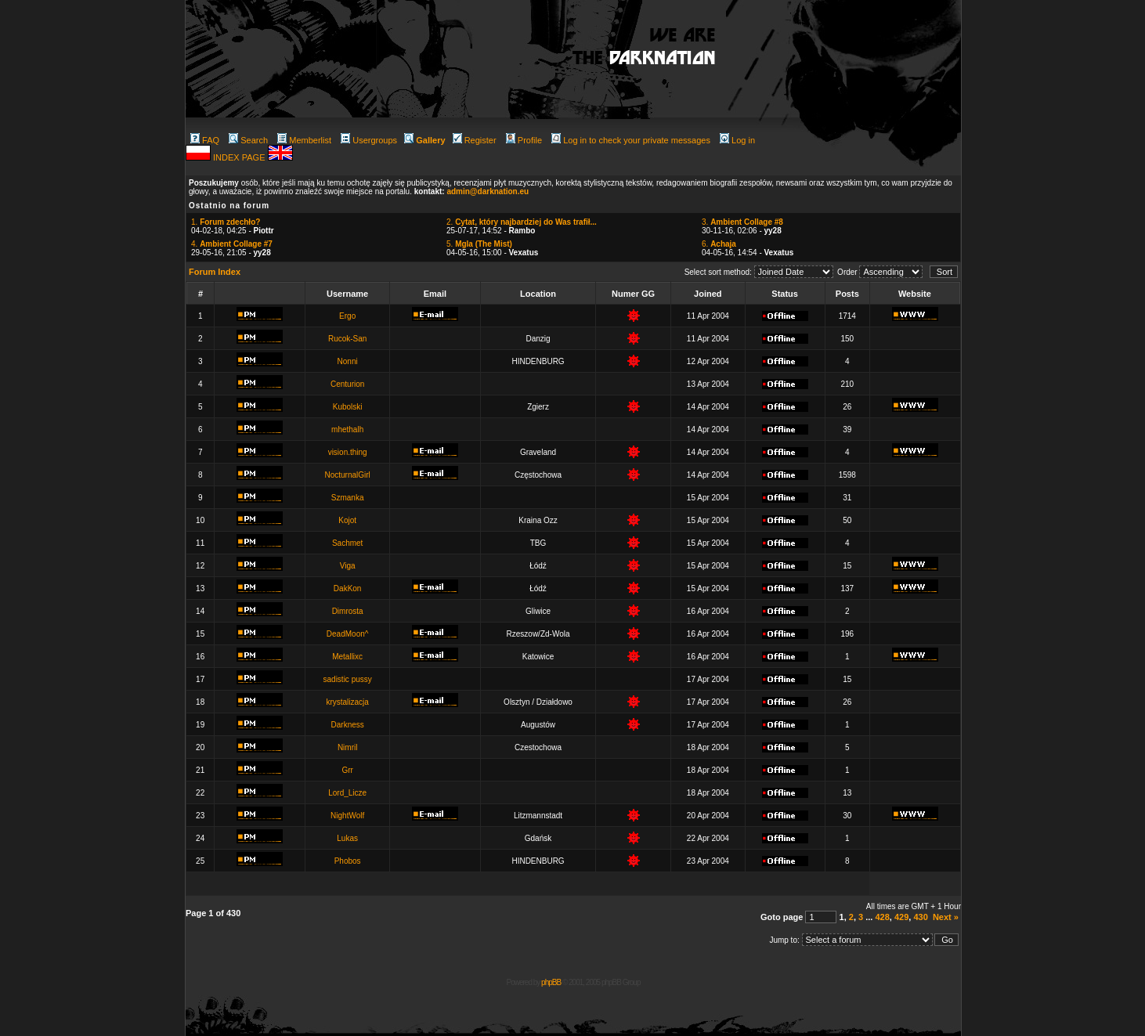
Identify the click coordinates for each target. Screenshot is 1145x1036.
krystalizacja (347, 702)
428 (882, 917)
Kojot (347, 520)
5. (479, 244)
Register (475, 140)
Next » (946, 917)
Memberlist (304, 140)
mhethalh (347, 429)
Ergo (347, 316)
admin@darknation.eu (487, 191)
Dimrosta (347, 611)
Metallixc (347, 656)
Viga (348, 565)
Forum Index (214, 271)
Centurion (347, 384)
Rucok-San (347, 338)
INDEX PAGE (240, 157)
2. (521, 222)
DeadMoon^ (348, 634)
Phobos (347, 861)
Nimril (348, 747)
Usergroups (369, 140)
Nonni (348, 361)
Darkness (347, 724)
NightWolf (347, 815)
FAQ (204, 140)
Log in (737, 140)
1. (225, 222)
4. (232, 244)
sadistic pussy (347, 679)
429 (901, 917)
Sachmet (347, 543)
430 (920, 917)
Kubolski (348, 406)
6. (719, 244)
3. (742, 222)
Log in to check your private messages (630, 140)
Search (248, 140)
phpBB (551, 982)
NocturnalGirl (347, 475)
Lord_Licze (347, 793)
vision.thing (347, 452)
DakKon (348, 588)
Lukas (347, 838)
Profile (524, 140)
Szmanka (347, 497)
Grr (346, 770)
